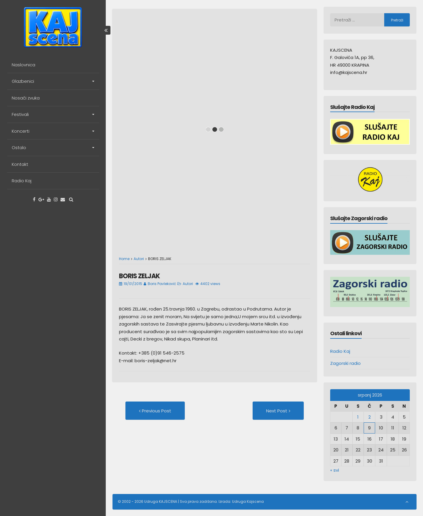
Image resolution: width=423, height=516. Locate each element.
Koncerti (20, 131)
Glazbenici (23, 81)
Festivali (20, 114)
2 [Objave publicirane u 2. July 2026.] (369, 417)
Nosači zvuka (26, 98)
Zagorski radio (345, 363)
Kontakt (20, 164)
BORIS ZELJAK (139, 276)
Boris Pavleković (162, 283)
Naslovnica (23, 65)
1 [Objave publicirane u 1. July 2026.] (358, 417)
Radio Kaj (21, 181)
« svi (334, 470)
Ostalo (19, 147)
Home (124, 258)
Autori (139, 258)
